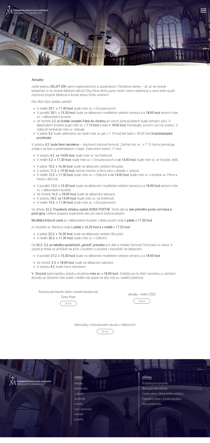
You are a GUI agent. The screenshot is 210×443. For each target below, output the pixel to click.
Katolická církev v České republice (161, 404)
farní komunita (83, 415)
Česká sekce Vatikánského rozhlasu (163, 399)
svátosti (79, 399)
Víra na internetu (151, 409)
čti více (68, 308)
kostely (78, 409)
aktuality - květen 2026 (142, 299)
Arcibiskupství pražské (155, 389)
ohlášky (78, 389)
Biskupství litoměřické (155, 394)
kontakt (78, 420)
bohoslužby (81, 394)
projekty (79, 425)
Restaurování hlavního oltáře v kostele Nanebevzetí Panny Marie (68, 299)
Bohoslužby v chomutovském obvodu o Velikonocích (105, 330)
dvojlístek (79, 404)
